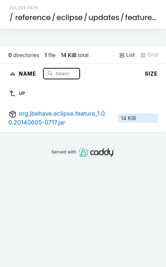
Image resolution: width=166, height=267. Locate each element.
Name (28, 73)
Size (151, 73)
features (140, 17)
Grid (149, 55)
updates (104, 17)
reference (33, 17)
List (127, 55)
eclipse (70, 17)
